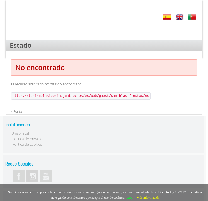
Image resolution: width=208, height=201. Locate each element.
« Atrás (16, 111)
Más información (148, 198)
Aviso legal (20, 133)
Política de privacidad (29, 138)
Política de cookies (27, 144)
